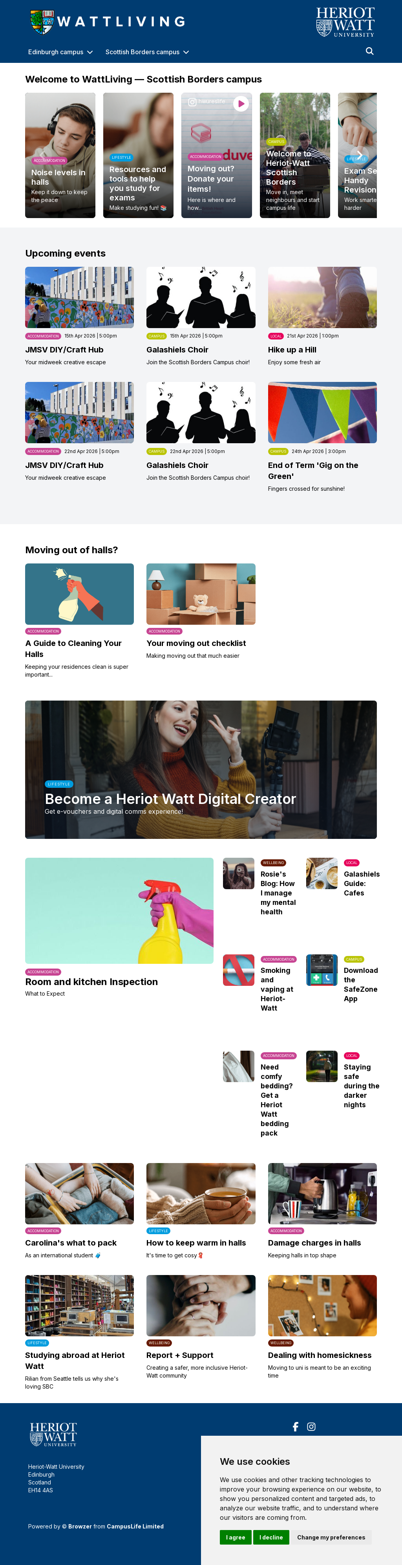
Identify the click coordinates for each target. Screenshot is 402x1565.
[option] (60, 155)
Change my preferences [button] (331, 1537)
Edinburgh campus (55, 52)
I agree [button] (235, 1537)
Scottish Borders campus (142, 52)
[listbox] (201, 155)
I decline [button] (271, 1537)
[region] (201, 155)
